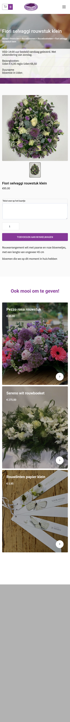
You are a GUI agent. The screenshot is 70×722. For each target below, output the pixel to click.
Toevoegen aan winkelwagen (35, 236)
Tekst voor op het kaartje (14, 200)
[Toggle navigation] (64, 7)
